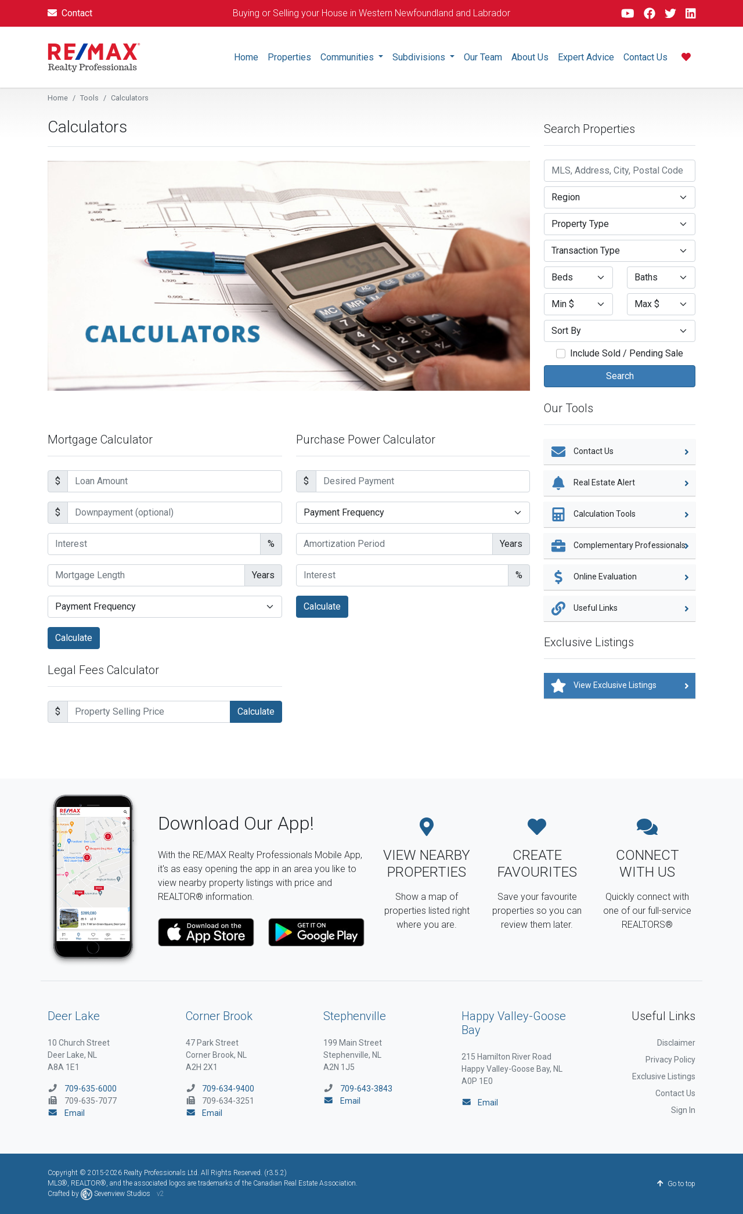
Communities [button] (348, 57)
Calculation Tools (620, 514)
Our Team (483, 57)
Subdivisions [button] (420, 57)
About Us (530, 57)
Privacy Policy (670, 1059)
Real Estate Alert (620, 483)
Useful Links (620, 608)
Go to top (676, 1184)
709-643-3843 (366, 1088)
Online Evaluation (620, 577)
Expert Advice (586, 57)
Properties (289, 57)
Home (246, 57)
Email (66, 1113)
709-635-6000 (90, 1088)
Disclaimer (676, 1042)
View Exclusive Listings (620, 686)
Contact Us (645, 57)
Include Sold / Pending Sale (626, 353)
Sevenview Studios (116, 1194)
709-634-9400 (228, 1088)
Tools (89, 97)
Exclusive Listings (663, 1076)
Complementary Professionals (620, 546)
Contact (70, 13)
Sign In (683, 1110)
